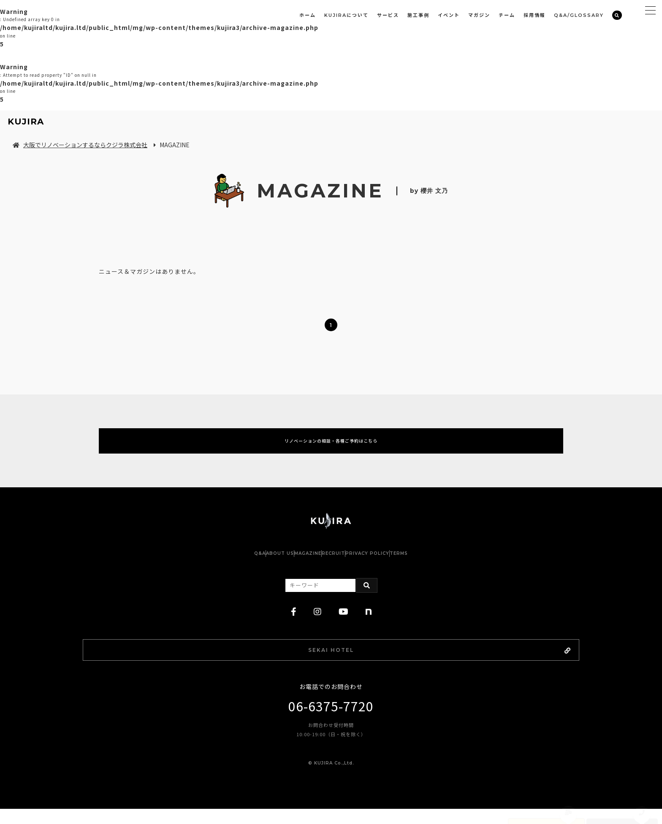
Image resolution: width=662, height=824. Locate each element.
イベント (449, 15)
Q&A (217, 564)
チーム (507, 15)
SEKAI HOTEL (354, 663)
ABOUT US (255, 564)
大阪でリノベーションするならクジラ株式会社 (80, 144)
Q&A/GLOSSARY (579, 15)
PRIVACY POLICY (393, 564)
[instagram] (318, 623)
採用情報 (534, 15)
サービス (388, 15)
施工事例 (418, 15)
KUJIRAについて (346, 15)
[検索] (617, 15)
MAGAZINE (299, 564)
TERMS (441, 564)
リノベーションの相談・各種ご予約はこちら (331, 446)
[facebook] (294, 623)
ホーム (307, 15)
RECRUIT (341, 564)
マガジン (479, 15)
